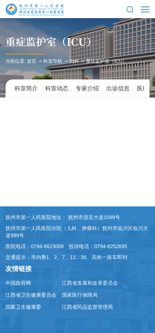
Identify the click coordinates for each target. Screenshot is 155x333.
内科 (74, 61)
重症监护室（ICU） (51, 41)
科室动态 (56, 88)
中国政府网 (18, 283)
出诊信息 (118, 88)
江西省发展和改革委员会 (90, 283)
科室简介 (26, 88)
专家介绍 (87, 88)
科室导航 (52, 61)
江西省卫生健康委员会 (30, 295)
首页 (31, 61)
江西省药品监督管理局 (87, 307)
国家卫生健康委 (23, 307)
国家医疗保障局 (80, 295)
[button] (130, 9)
